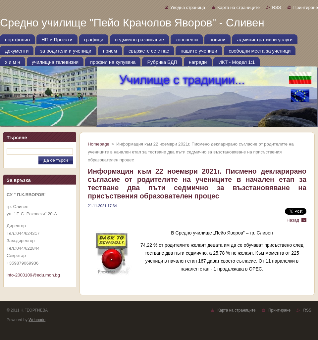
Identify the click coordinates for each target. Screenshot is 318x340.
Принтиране (305, 7)
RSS (276, 7)
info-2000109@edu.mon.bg (33, 275)
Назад (293, 220)
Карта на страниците (238, 7)
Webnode (36, 320)
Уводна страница (187, 7)
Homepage (98, 144)
